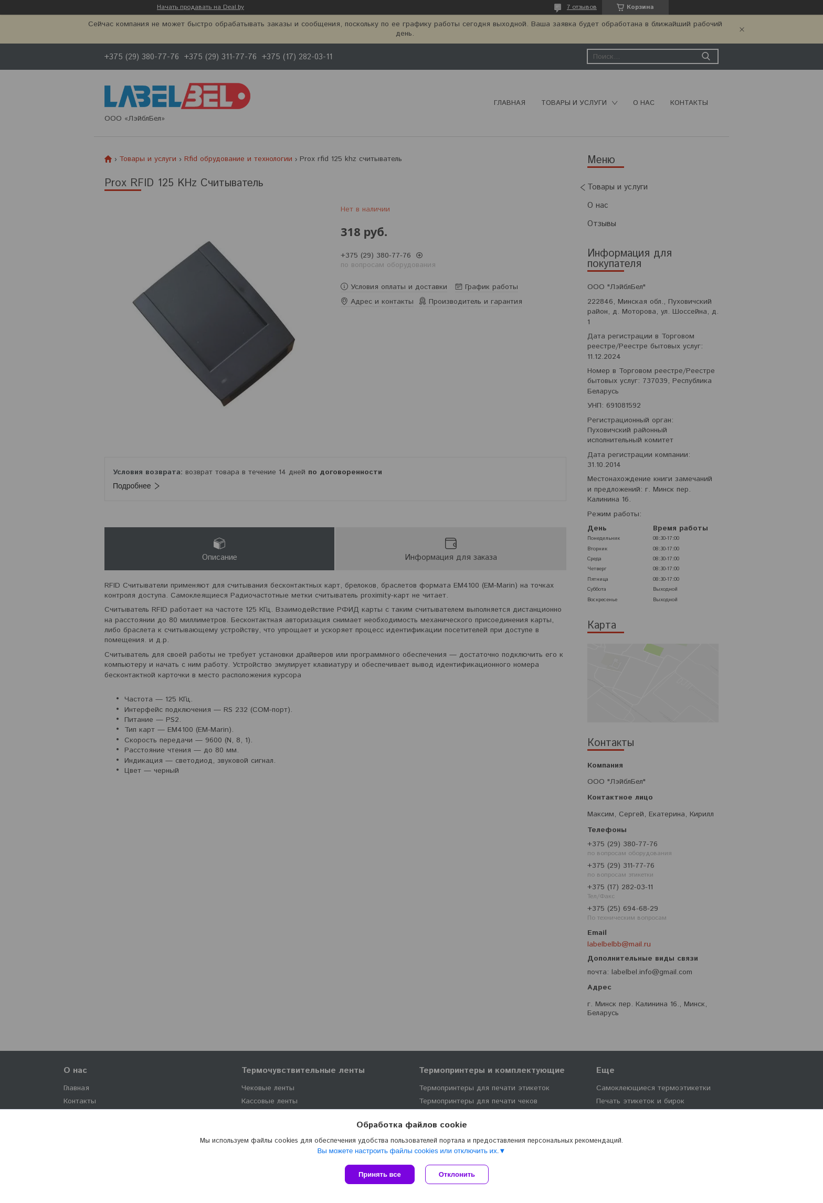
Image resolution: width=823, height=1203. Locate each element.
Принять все (379, 1174)
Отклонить (457, 1174)
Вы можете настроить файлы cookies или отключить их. (408, 1151)
